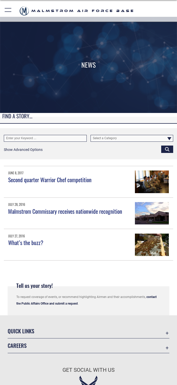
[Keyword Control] (45, 138)
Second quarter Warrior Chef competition (50, 180)
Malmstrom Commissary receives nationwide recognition (65, 211)
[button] (8, 11)
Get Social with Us (88, 370)
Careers (17, 345)
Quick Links (21, 331)
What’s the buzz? (25, 242)
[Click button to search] (167, 149)
